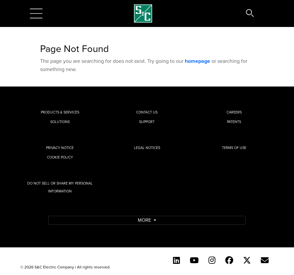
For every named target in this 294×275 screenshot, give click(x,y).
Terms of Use (234, 147)
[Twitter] (247, 260)
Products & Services (60, 112)
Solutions (60, 121)
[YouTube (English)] (194, 260)
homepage (197, 61)
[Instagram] (211, 260)
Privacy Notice (60, 147)
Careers (234, 112)
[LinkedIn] (176, 260)
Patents (234, 121)
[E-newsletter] (265, 260)
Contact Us (147, 112)
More (145, 219)
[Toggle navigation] (36, 13)
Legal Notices (147, 147)
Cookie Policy (60, 157)
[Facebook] (229, 260)
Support (147, 121)
